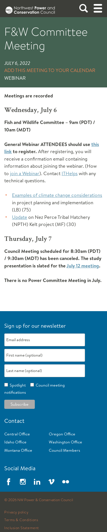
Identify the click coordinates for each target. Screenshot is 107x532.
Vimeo (51, 481)
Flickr (65, 481)
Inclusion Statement (21, 528)
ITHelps (70, 173)
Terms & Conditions (21, 520)
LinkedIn (37, 481)
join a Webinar (24, 173)
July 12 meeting (82, 265)
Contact (14, 421)
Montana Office (18, 450)
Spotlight (17, 385)
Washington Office (65, 442)
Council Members (64, 450)
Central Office (17, 434)
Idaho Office (15, 442)
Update (19, 217)
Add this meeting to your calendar (49, 70)
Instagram (23, 481)
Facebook (8, 481)
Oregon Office (62, 434)
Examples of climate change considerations (57, 195)
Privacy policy (16, 512)
